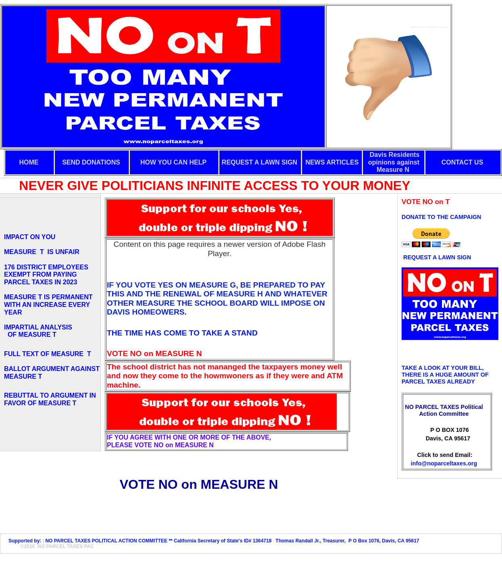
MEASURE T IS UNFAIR (41, 251)
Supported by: (23, 541)
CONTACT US (462, 162)
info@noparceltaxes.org (444, 463)
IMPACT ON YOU (29, 236)
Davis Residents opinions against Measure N (393, 162)
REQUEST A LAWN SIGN (259, 162)
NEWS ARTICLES (332, 162)
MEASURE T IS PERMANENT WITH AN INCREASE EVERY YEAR (48, 304)
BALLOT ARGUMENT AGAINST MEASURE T (52, 372)
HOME (29, 162)
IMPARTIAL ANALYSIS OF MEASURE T (38, 331)
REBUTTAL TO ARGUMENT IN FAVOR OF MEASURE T (50, 399)
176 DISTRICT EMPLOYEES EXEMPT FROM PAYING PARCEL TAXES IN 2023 (46, 275)
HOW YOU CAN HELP (173, 162)
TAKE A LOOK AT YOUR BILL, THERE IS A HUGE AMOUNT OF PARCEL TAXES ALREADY (445, 375)
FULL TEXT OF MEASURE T (49, 353)
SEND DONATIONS (91, 162)
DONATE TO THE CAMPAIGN (441, 217)
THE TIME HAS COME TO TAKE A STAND (182, 333)
